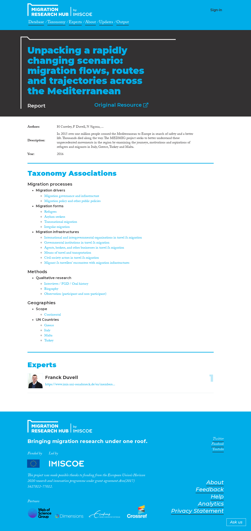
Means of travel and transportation (67, 253)
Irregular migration (57, 227)
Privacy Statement (197, 511)
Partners (59, 463)
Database (36, 22)
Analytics (211, 504)
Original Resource (121, 105)
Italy (47, 331)
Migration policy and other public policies (72, 201)
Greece (49, 326)
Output (122, 22)
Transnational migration (60, 222)
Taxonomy (56, 22)
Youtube (218, 449)
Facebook (217, 444)
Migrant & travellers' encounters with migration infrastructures (86, 263)
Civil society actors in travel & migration (71, 258)
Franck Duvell (61, 377)
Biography (51, 289)
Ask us (236, 522)
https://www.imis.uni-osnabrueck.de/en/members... (80, 385)
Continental (52, 315)
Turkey (48, 341)
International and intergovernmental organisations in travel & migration (93, 238)
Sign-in (216, 10)
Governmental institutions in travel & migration (76, 243)
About (90, 22)
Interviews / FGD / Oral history (66, 284)
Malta (48, 336)
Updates (106, 22)
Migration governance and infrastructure (71, 196)
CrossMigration (61, 9)
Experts (75, 22)
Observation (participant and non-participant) (75, 294)
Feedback (210, 489)
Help (217, 496)
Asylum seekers (54, 217)
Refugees (50, 212)
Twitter (218, 439)
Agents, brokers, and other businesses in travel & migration (84, 248)
